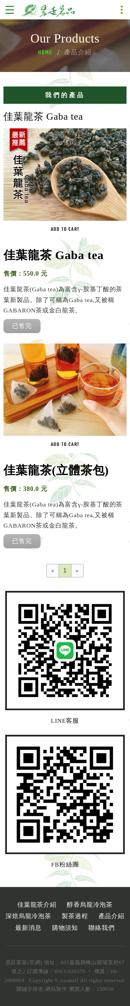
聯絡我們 (101, 927)
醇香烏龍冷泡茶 (90, 904)
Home (45, 52)
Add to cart (65, 230)
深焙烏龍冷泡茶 (28, 916)
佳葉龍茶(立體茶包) (56, 470)
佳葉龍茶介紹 (37, 904)
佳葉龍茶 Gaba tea (53, 255)
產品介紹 (111, 916)
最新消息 (28, 927)
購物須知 (65, 927)
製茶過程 (75, 916)
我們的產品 (65, 95)
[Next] (77, 570)
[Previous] (53, 570)
